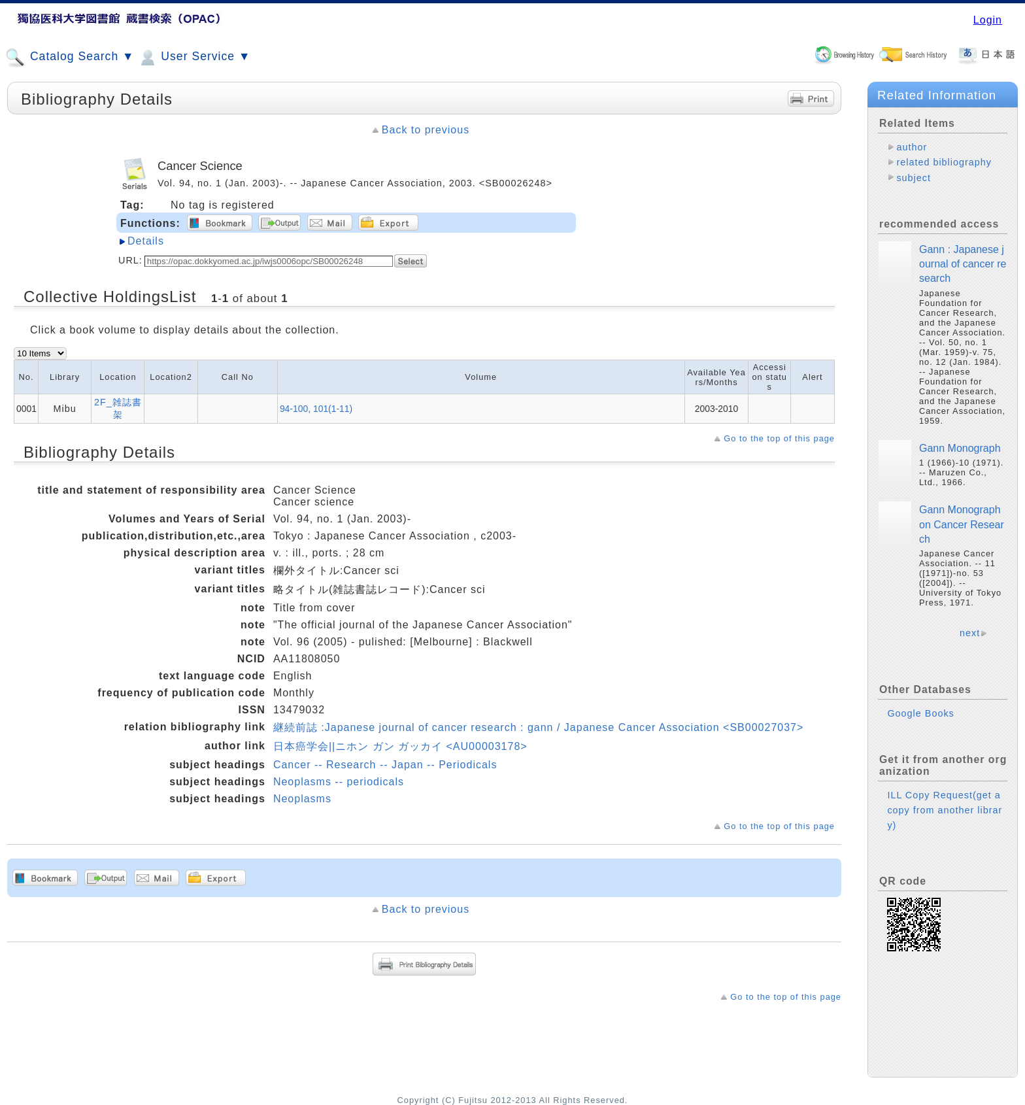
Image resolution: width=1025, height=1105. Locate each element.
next (970, 633)
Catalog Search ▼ (69, 57)
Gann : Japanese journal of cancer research (962, 264)
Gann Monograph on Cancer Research (961, 524)
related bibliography (944, 162)
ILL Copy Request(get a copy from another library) (944, 810)
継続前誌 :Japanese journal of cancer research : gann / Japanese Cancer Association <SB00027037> (538, 727)
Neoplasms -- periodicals (338, 781)
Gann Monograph (960, 448)
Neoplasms (302, 798)
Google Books (920, 713)
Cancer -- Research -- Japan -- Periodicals (385, 764)
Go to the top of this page (779, 438)
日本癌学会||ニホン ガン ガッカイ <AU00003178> (400, 746)
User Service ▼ (193, 57)
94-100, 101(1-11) (316, 408)
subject (913, 178)
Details (145, 240)
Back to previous (425, 129)
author (911, 147)
